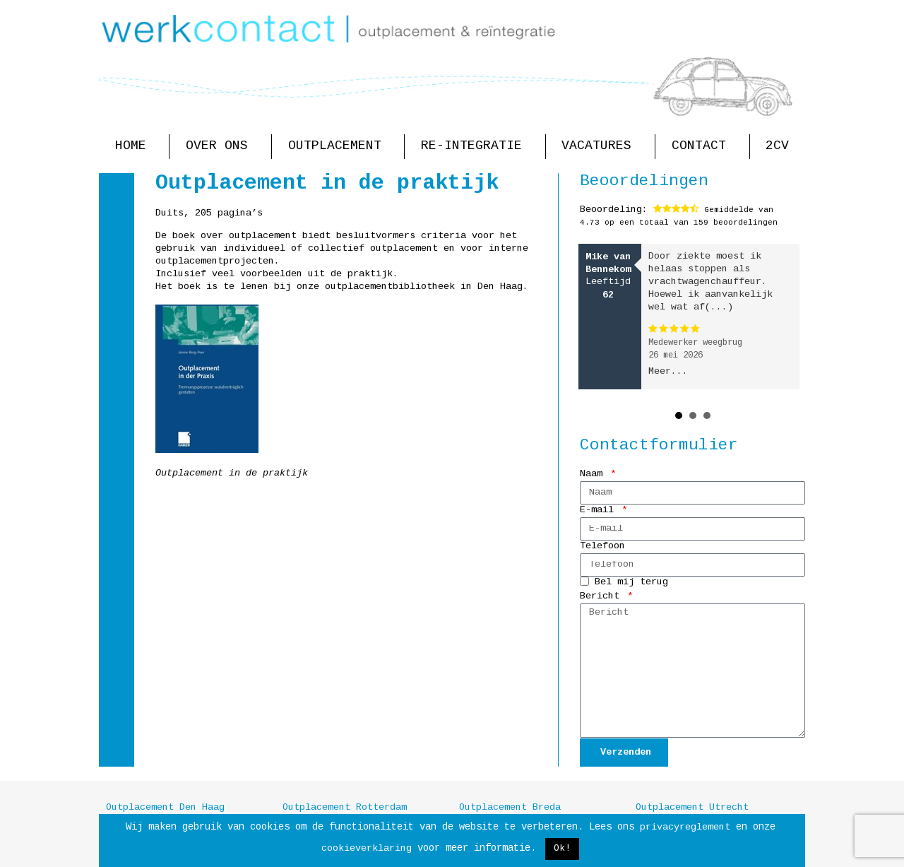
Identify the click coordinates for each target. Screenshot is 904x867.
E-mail (599, 510)
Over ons (220, 147)
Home (134, 147)
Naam (594, 474)
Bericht (602, 597)
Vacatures (599, 147)
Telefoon (602, 546)
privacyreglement (685, 828)
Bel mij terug (631, 583)
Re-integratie (475, 147)
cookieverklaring (366, 849)
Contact (702, 147)
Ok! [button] (562, 848)
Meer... (668, 372)
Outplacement (338, 147)
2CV (777, 146)
